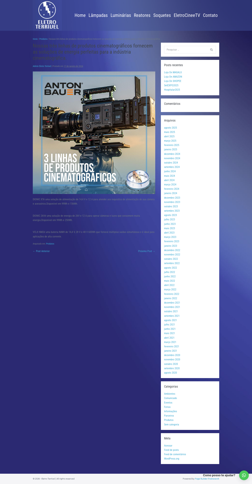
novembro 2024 (172, 158)
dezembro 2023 (172, 197)
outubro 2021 (171, 311)
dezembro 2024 (172, 153)
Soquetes (162, 15)
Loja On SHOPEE (172, 81)
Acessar (168, 445)
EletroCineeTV (187, 15)
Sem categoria (171, 424)
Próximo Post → (146, 251)
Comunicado (170, 398)
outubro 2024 (171, 162)
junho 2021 (170, 328)
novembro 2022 (172, 254)
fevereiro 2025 (171, 145)
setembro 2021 (172, 315)
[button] (244, 475)
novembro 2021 (172, 307)
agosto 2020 (170, 372)
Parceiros (169, 415)
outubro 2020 (171, 364)
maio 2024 (169, 175)
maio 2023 (169, 228)
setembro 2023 (172, 210)
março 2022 (170, 289)
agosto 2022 (170, 267)
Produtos (50, 243)
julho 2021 (169, 324)
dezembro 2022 (172, 250)
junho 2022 (170, 276)
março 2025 (170, 140)
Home (80, 15)
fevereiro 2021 (171, 346)
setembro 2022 (172, 263)
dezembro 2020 (172, 355)
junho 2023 (170, 224)
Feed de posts (171, 449)
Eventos (168, 402)
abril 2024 (169, 180)
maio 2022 (169, 280)
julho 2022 (169, 272)
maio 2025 (169, 132)
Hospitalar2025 (172, 89)
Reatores (142, 15)
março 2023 (170, 237)
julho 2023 (169, 219)
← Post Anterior (41, 251)
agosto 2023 (170, 215)
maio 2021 (169, 333)
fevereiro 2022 (171, 294)
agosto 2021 (170, 320)
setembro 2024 (172, 167)
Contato (210, 15)
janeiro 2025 (170, 149)
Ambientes (169, 393)
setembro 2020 (172, 368)
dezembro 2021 (172, 302)
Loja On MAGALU (173, 72)
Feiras (167, 407)
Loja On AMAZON (173, 76)
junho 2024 (170, 171)
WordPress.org (171, 458)
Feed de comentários (175, 454)
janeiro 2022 (170, 298)
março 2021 (170, 342)
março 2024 (170, 184)
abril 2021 (169, 337)
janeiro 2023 (170, 245)
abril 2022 (169, 285)
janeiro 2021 (170, 350)
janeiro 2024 (170, 193)
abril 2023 (169, 232)
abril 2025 (169, 136)
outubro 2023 (171, 206)
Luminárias (121, 15)
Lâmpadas (98, 15)
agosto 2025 (170, 127)
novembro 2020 (172, 359)
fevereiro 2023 (171, 241)
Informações (170, 411)
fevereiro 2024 (171, 188)
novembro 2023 (172, 202)
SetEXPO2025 (171, 85)
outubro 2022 (171, 258)
